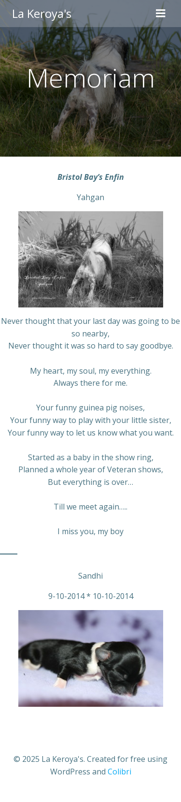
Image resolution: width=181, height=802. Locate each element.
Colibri (119, 771)
